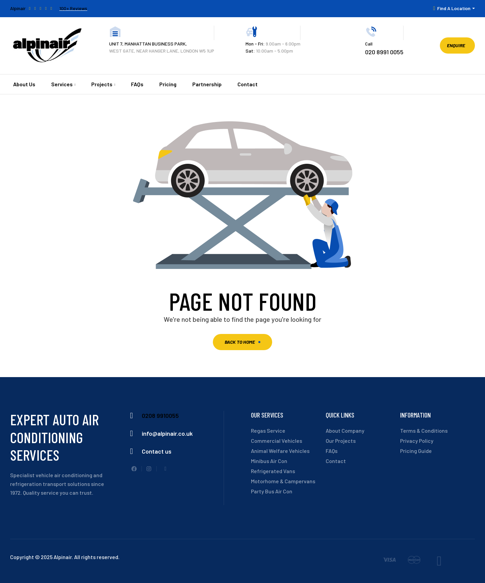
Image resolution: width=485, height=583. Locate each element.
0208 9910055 (160, 415)
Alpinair (18, 8)
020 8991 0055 (384, 52)
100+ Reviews (73, 8)
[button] (457, 45)
